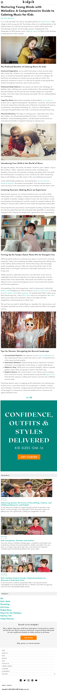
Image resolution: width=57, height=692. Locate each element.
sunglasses (24, 293)
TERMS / (4, 685)
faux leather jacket (10, 293)
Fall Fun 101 (6, 616)
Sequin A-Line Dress (41, 290)
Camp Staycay (7, 618)
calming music (46, 22)
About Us (5, 653)
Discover (28, 674)
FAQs (3, 661)
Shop (3, 650)
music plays (47, 100)
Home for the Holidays (11, 613)
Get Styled (28, 638)
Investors (5, 668)
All (1, 598)
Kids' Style (4, 18)
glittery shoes (25, 295)
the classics (34, 31)
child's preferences (45, 355)
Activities (4, 607)
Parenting (11, 18)
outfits (52, 295)
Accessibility (6, 671)
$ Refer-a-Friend (7, 666)
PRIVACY (9, 685)
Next (28, 398)
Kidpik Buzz (6, 610)
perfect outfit (5, 290)
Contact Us (5, 663)
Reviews (4, 658)
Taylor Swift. (50, 374)
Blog (3, 655)
